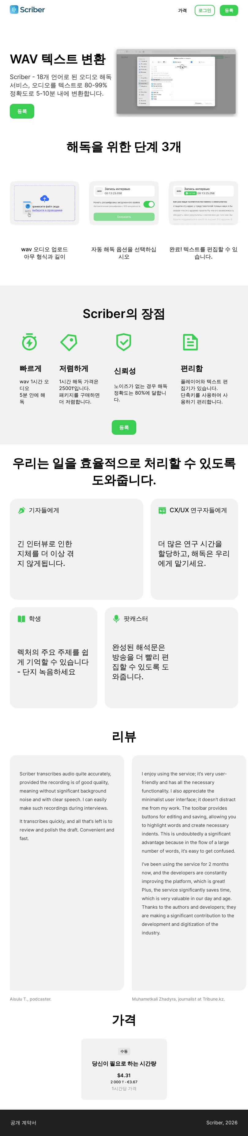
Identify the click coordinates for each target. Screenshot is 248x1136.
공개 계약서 (23, 1122)
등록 (229, 10)
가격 (182, 10)
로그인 (204, 10)
